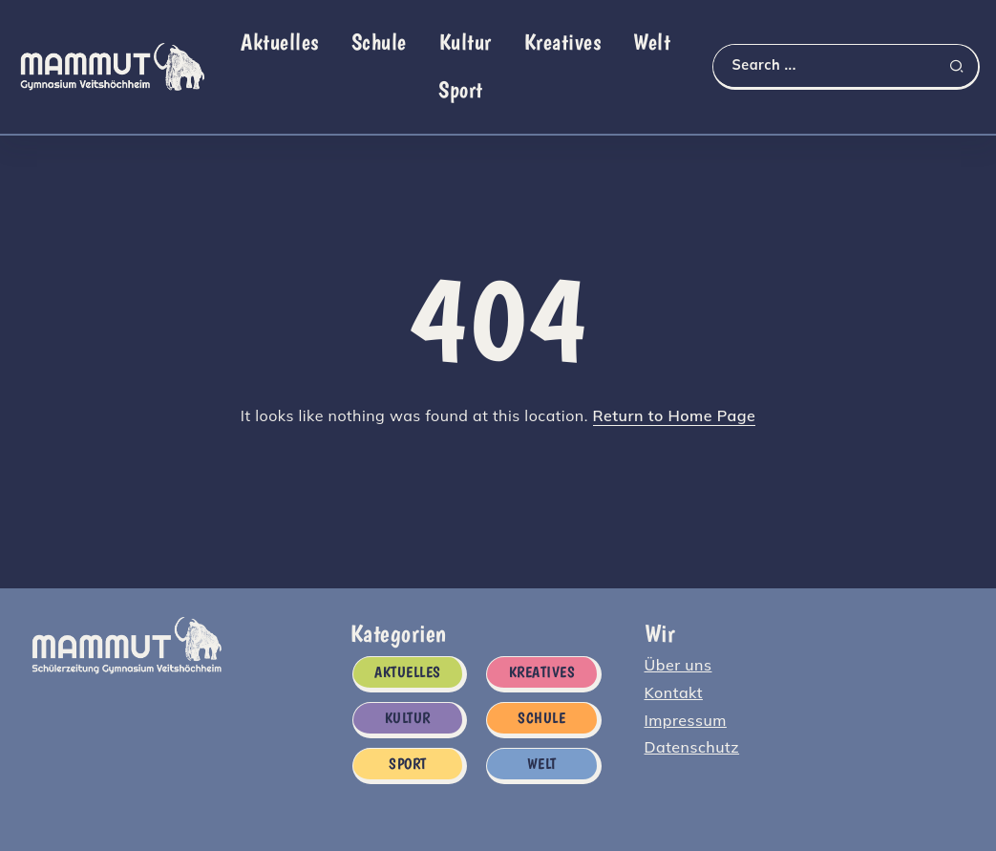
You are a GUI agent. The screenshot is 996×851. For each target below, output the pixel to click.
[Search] (845, 65)
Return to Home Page (674, 415)
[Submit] (963, 66)
